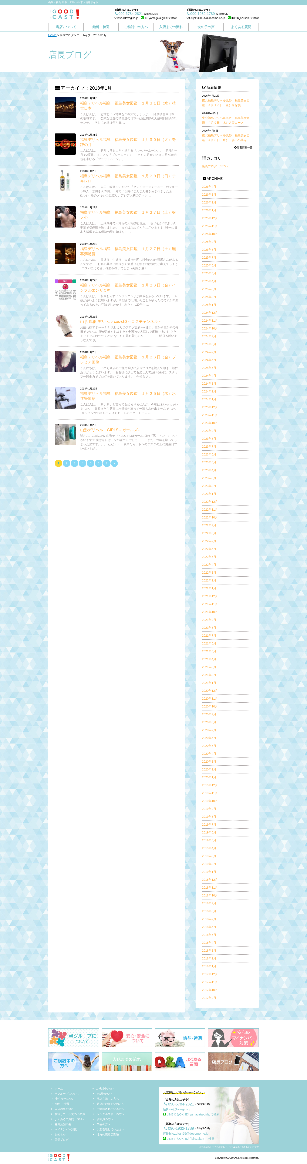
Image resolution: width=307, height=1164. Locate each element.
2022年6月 (209, 549)
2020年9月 (209, 714)
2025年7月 (209, 257)
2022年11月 (210, 509)
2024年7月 (209, 352)
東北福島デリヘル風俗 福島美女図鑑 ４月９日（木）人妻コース (226, 118)
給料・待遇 (100, 27)
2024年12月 (210, 312)
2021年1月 (209, 682)
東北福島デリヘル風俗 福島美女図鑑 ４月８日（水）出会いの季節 (226, 135)
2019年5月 (209, 840)
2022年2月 (209, 580)
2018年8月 (209, 911)
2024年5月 (209, 367)
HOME (52, 35)
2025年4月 (209, 281)
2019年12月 (210, 785)
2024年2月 (209, 391)
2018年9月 (209, 903)
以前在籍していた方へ (108, 1129)
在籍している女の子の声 (68, 1114)
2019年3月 (209, 856)
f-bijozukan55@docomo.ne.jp (205, 18)
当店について (66, 27)
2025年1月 (209, 304)
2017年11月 (210, 982)
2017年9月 (209, 997)
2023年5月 (209, 462)
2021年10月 (210, 612)
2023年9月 (209, 430)
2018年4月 (209, 942)
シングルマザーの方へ (108, 1114)
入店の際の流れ (62, 1109)
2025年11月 (210, 226)
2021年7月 (209, 635)
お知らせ (58, 1134)
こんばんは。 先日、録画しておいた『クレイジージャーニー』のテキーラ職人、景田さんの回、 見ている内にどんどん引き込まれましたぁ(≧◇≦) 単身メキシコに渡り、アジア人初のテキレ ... (129, 191)
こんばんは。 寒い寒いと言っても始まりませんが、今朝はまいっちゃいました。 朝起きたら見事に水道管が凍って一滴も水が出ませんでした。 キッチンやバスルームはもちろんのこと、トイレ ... (129, 409)
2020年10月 (210, 706)
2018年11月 (210, 887)
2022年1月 (209, 588)
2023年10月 (210, 423)
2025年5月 (209, 273)
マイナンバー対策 (64, 1129)
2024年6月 (209, 360)
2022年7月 (209, 541)
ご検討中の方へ (136, 27)
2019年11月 (210, 793)
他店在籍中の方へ (105, 1098)
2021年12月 (210, 596)
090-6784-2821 (178, 1104)
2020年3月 (209, 761)
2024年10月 (210, 328)
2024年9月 (209, 336)
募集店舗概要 (61, 1124)
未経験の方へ (102, 1093)
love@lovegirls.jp (126, 18)
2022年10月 (210, 517)
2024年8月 (209, 344)
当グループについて (65, 1093)
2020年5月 (209, 745)
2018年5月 (209, 934)
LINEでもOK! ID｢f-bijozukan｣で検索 (189, 1138)
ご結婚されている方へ (108, 1109)
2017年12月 (210, 974)
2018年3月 (209, 950)
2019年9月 (209, 808)
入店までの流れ (171, 27)
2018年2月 (209, 958)
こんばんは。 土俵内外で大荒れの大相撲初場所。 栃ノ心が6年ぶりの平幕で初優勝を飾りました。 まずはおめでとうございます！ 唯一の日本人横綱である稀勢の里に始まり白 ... (128, 227)
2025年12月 (210, 218)
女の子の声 (206, 27)
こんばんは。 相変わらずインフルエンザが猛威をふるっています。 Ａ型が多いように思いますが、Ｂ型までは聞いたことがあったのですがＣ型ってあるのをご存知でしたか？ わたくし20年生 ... (129, 300)
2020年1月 (209, 777)
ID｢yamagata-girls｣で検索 (159, 18)
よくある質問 (241, 27)
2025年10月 (210, 234)
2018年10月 (210, 895)
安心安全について (64, 1098)
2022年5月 (209, 556)
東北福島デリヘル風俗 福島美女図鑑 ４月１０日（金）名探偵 (226, 100)
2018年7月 (209, 919)
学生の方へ (101, 1124)
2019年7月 (209, 824)
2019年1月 (209, 871)
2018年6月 (209, 927)
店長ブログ (59, 1139)
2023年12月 (210, 407)
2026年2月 (209, 202)
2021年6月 (209, 643)
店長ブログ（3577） (215, 166)
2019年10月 (210, 801)
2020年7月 (209, 730)
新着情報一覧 (243, 147)
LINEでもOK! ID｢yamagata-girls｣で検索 (191, 1114)
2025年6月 (209, 265)
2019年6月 (209, 832)
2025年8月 (209, 249)
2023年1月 (209, 493)
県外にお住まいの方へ (108, 1103)
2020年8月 (209, 722)
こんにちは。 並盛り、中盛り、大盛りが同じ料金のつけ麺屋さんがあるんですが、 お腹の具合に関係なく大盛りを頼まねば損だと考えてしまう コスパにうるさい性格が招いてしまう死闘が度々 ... (129, 264)
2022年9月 (209, 525)
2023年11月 (210, 415)
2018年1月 (209, 966)
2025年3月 (209, 289)
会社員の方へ (102, 1119)
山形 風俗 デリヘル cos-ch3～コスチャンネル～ (121, 321)
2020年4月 (209, 753)
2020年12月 (210, 690)
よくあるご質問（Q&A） (68, 1119)
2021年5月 (209, 651)
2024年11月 (210, 320)
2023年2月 (209, 486)
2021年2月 (209, 675)
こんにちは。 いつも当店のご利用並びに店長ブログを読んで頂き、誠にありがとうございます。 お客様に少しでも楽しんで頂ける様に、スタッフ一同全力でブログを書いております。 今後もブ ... (129, 372)
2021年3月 (209, 667)
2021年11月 (210, 604)
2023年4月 (209, 470)
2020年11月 (210, 698)
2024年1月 (209, 399)
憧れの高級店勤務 (105, 1134)
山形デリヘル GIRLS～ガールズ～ (110, 430)
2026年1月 (209, 210)
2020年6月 (209, 738)
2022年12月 (210, 501)
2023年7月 (209, 446)
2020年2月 (209, 769)
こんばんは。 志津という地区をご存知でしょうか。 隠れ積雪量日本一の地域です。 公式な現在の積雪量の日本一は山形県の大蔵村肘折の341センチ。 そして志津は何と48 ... (128, 118)
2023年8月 (209, 438)
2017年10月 (210, 990)
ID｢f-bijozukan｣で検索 (243, 18)
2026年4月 (209, 186)
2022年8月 (209, 533)
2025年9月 (209, 241)
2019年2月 (209, 864)
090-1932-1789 (178, 1128)
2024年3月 (209, 383)
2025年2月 (209, 297)
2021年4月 (209, 659)
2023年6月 (209, 454)
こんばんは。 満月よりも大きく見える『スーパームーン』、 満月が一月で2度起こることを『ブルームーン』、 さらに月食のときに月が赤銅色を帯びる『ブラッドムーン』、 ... (128, 155)
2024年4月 (209, 375)
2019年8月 (209, 816)
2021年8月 (209, 627)
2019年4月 (209, 848)
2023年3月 (209, 478)
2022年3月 (209, 572)
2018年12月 (210, 879)
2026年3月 (209, 194)
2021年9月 (209, 619)
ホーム (57, 1088)
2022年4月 (209, 564)
